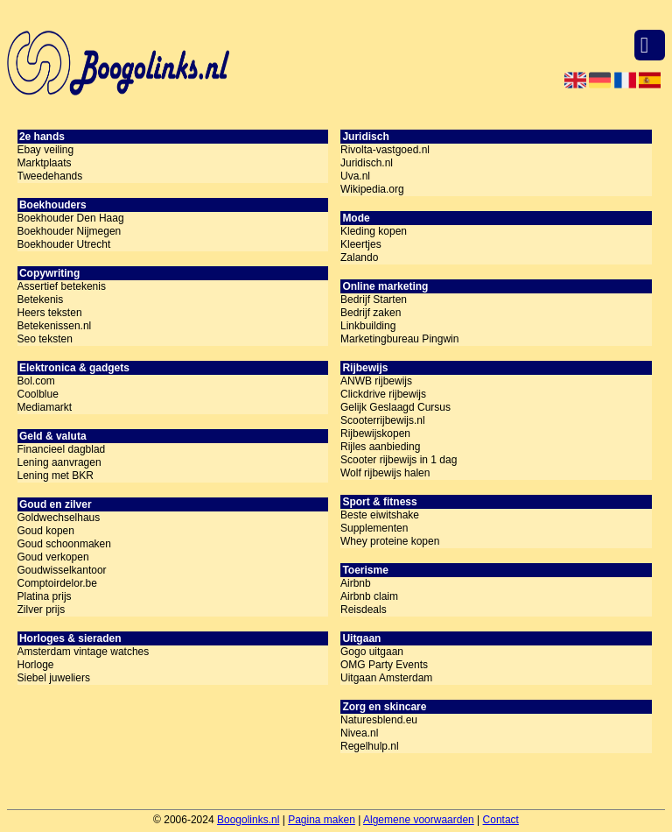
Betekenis (41, 299)
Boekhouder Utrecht (64, 244)
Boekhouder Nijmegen (70, 231)
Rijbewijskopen (375, 433)
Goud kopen (46, 531)
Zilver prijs (42, 609)
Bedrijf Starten (373, 299)
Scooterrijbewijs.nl (382, 420)
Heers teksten (50, 313)
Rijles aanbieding (380, 447)
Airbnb (355, 583)
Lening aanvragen (60, 462)
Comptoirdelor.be (57, 583)
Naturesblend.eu (378, 720)
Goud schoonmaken (64, 544)
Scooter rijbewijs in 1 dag (398, 460)
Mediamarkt (45, 407)
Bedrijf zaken (370, 313)
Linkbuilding (368, 326)
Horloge (36, 665)
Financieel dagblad (62, 449)
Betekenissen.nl (55, 326)
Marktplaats (45, 163)
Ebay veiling (46, 150)
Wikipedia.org (372, 189)
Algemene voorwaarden (418, 820)
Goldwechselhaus (59, 517)
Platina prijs (45, 596)
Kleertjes (361, 244)
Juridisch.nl (366, 163)
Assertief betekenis (62, 286)
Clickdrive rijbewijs (383, 394)
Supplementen (374, 528)
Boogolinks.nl (248, 820)
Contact (501, 820)
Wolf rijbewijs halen (385, 473)
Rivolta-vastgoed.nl (385, 150)
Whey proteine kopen (389, 541)
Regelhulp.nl (369, 746)
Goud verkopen (53, 557)
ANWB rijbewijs (376, 381)
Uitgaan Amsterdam (386, 678)
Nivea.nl (359, 733)
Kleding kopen (373, 231)
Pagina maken (321, 820)
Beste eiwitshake (379, 515)
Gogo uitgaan (371, 651)
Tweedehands (50, 176)
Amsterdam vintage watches (84, 651)
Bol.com (36, 381)
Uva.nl (355, 176)
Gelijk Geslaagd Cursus (395, 407)
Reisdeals (363, 609)
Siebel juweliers (54, 678)
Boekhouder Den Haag (71, 218)
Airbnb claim (369, 596)
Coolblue (38, 394)
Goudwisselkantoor (62, 570)
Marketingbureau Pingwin (399, 339)
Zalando (359, 257)
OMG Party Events (384, 665)
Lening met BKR (56, 475)
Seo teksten (45, 339)
